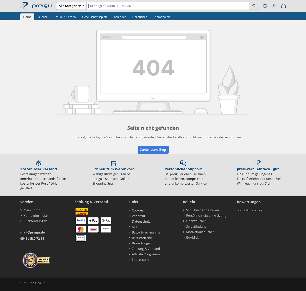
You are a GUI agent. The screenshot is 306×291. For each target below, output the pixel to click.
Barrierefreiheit (143, 238)
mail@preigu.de (32, 232)
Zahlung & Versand (146, 249)
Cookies (137, 210)
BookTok (192, 237)
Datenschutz (141, 221)
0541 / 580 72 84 (32, 238)
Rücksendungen (35, 221)
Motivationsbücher (200, 232)
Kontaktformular (36, 215)
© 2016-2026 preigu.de (32, 282)
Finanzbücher (196, 221)
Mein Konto (32, 210)
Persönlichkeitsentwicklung (206, 215)
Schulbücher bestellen (202, 210)
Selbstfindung (196, 226)
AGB (135, 227)
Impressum (140, 259)
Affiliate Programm (146, 254)
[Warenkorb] (282, 6)
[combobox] (167, 6)
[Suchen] (253, 6)
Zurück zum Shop (153, 150)
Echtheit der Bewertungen (251, 210)
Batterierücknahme (146, 232)
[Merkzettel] (265, 6)
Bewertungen (142, 243)
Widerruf (138, 216)
